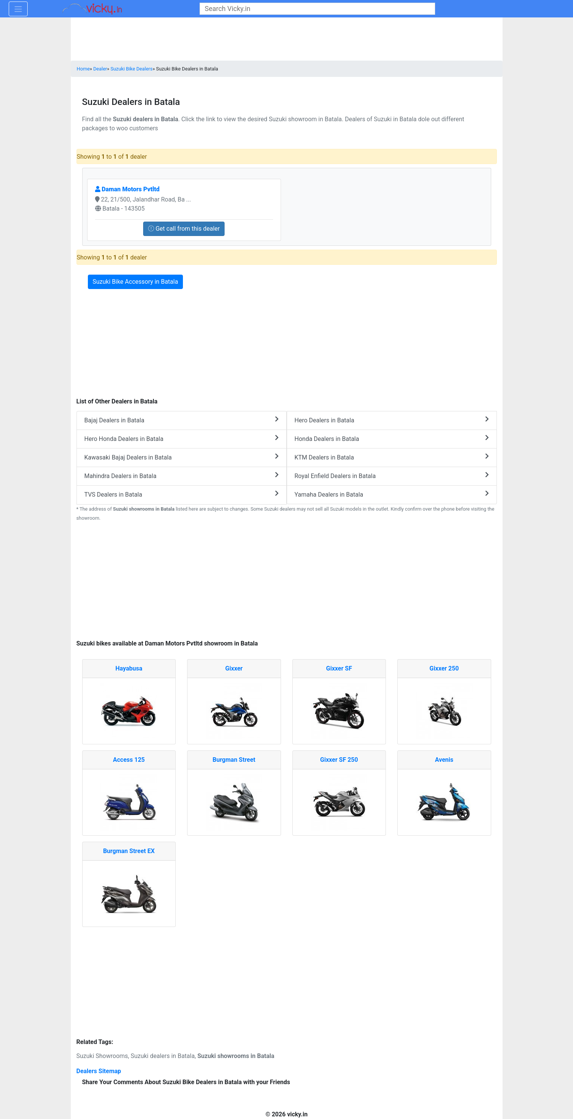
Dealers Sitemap (99, 1071)
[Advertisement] (286, 581)
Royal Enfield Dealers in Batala (392, 476)
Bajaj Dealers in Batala (181, 420)
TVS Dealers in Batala (181, 494)
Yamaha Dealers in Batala (392, 494)
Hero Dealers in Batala (392, 420)
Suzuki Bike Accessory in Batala (135, 281)
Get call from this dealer (184, 228)
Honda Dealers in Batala (392, 438)
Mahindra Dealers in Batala (181, 476)
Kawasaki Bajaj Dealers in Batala (181, 457)
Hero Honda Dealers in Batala (181, 438)
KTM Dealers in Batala (392, 457)
